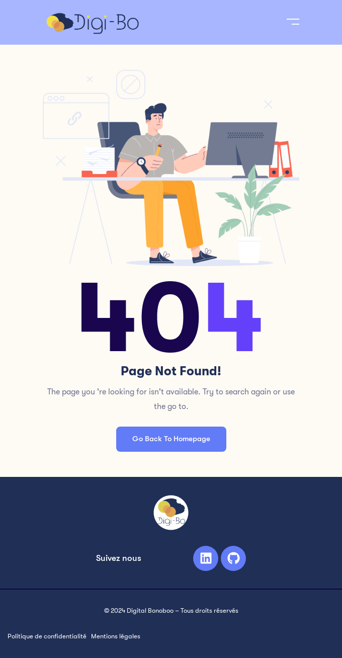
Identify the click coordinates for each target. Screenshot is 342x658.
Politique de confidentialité (47, 636)
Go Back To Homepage (171, 438)
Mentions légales (115, 636)
